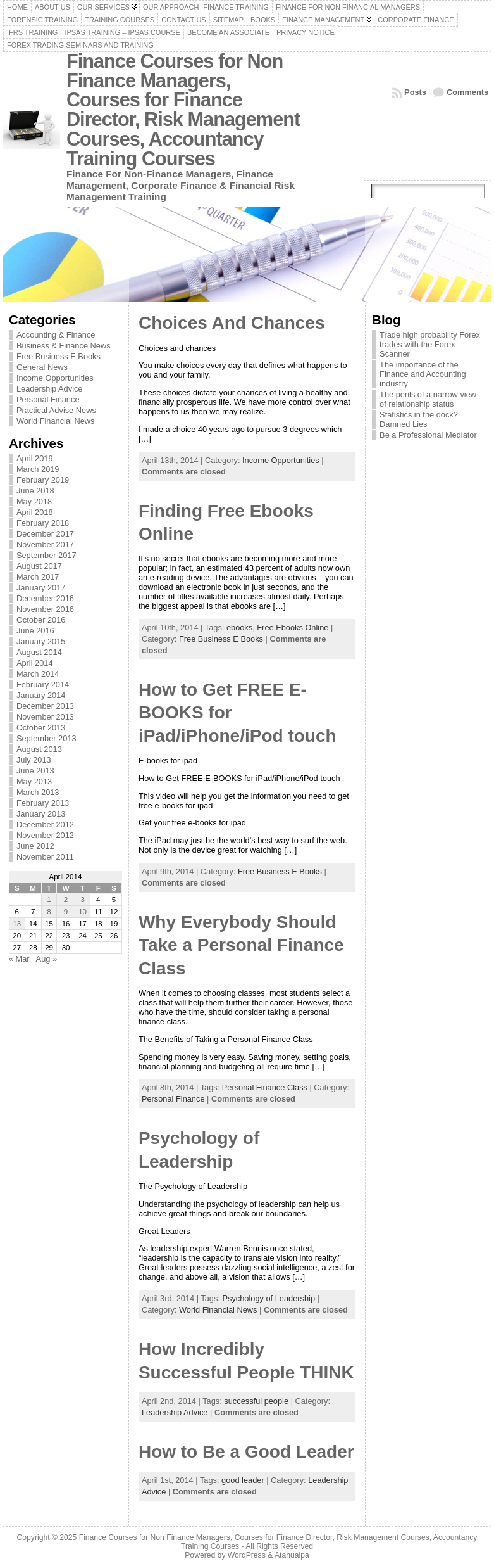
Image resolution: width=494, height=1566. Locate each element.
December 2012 (45, 824)
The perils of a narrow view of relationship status (428, 399)
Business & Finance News (63, 345)
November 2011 (45, 857)
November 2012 (45, 835)
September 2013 (46, 738)
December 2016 (45, 598)
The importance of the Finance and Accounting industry (423, 374)
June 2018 (35, 490)
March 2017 (37, 577)
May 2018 (34, 501)
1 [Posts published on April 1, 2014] (49, 899)
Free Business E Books (58, 356)
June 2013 (35, 770)
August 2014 (39, 652)
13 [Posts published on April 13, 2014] (17, 923)
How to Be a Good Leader (246, 1451)
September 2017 (46, 555)
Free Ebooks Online (292, 627)
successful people (256, 1401)
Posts (415, 92)
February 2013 (42, 803)
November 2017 (45, 544)
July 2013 (33, 760)
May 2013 (34, 781)
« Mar (19, 959)
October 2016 (41, 620)
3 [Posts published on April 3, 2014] (82, 899)
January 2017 (41, 587)
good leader (242, 1480)
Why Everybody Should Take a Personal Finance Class (241, 945)
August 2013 (39, 749)
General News (42, 367)
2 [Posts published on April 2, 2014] (66, 899)
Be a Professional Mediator (428, 435)
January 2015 (41, 641)
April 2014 (34, 663)
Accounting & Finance (56, 335)
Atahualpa (292, 1555)
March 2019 (37, 469)
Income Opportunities (55, 378)
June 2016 (35, 630)
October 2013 (41, 727)
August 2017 (39, 566)
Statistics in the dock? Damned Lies (419, 419)
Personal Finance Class (264, 1087)
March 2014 (37, 673)
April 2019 (34, 458)
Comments (467, 92)
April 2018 (34, 512)
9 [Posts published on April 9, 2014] (66, 911)
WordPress (247, 1555)
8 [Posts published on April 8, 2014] (49, 911)
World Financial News (55, 421)
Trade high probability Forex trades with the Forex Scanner (430, 344)
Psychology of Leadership (268, 1298)
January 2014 (41, 695)
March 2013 (37, 792)
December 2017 (45, 533)
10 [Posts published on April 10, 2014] (82, 911)
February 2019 (42, 480)
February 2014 (42, 684)
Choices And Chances (232, 323)
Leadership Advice (49, 388)
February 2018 (42, 523)
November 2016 (45, 609)
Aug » (46, 959)
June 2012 (35, 846)
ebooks (239, 627)
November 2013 (45, 717)
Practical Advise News (56, 410)
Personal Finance (48, 399)
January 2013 (41, 813)
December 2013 (45, 706)
